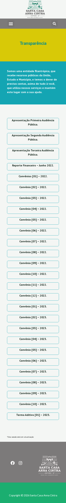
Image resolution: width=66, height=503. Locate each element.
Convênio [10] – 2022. (33, 274)
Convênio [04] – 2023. (33, 339)
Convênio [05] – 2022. (33, 219)
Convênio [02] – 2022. (33, 187)
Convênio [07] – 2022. (33, 241)
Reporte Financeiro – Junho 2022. (33, 165)
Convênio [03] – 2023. (33, 328)
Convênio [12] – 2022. (33, 295)
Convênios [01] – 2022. (33, 176)
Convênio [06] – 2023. (33, 360)
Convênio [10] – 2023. (33, 404)
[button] (11, 23)
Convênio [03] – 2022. (33, 198)
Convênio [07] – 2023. (33, 371)
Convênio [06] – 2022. (33, 230)
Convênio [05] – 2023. (33, 349)
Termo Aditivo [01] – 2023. (33, 415)
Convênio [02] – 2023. (33, 317)
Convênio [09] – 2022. (33, 263)
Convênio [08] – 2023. (33, 382)
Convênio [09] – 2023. (33, 393)
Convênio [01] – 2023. (33, 306)
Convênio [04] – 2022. (33, 208)
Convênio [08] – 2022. (33, 252)
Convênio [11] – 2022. (33, 284)
